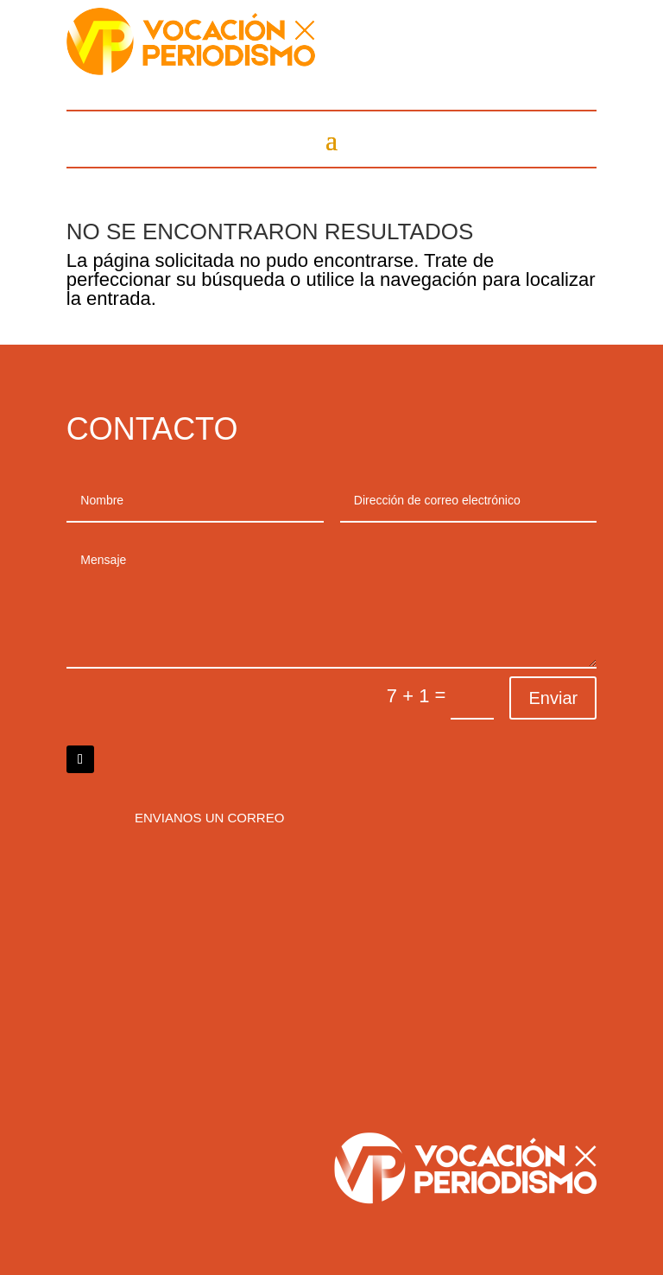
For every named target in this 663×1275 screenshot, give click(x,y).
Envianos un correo (209, 817)
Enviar (553, 697)
